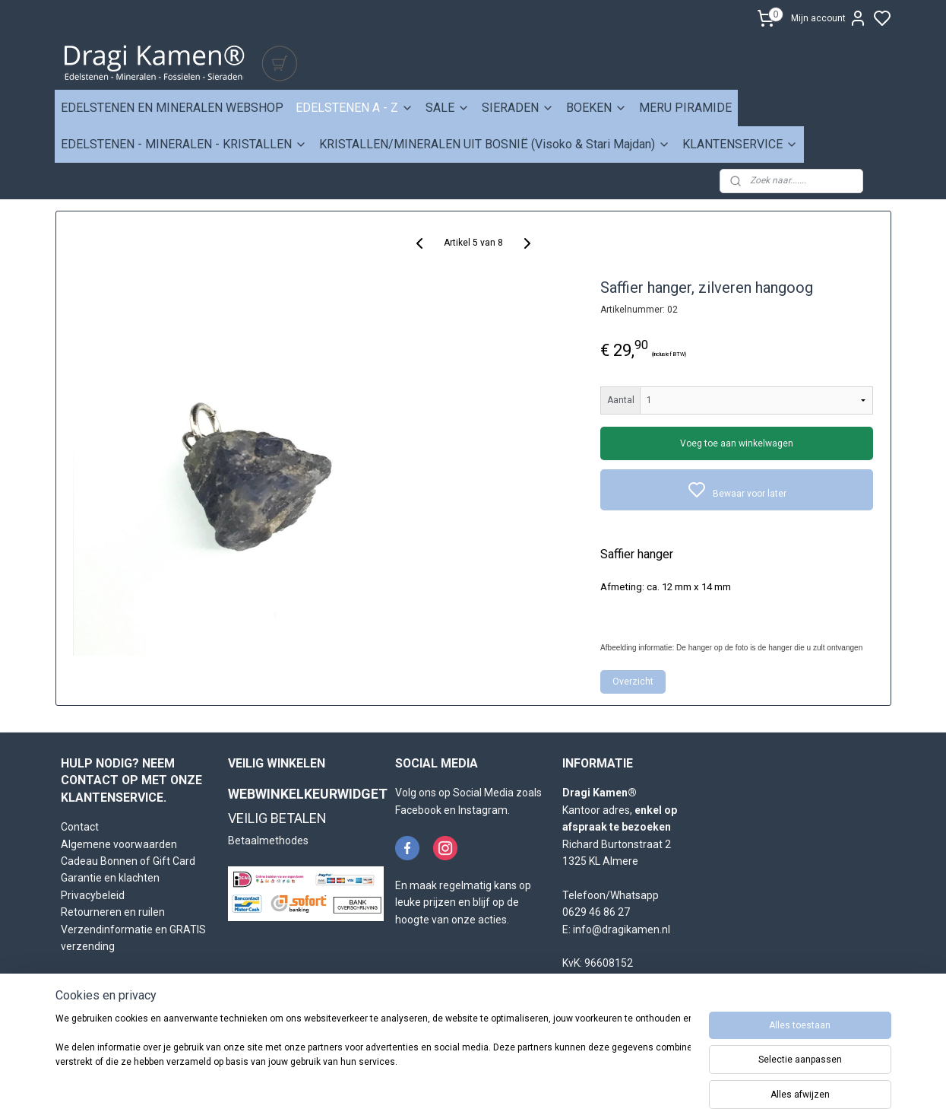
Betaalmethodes (268, 840)
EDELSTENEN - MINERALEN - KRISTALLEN (184, 144)
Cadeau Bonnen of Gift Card (128, 861)
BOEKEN (596, 107)
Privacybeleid (93, 895)
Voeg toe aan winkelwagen (736, 443)
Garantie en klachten (110, 878)
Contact (80, 827)
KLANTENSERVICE (740, 144)
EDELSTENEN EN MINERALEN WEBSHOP (172, 107)
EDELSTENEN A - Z (354, 107)
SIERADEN (518, 107)
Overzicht (632, 681)
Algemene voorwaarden (119, 844)
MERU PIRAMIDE (685, 107)
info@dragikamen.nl (621, 929)
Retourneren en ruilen (113, 912)
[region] (373, 1057)
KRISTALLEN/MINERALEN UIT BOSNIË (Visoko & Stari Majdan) (494, 144)
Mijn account (829, 18)
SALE (448, 107)
